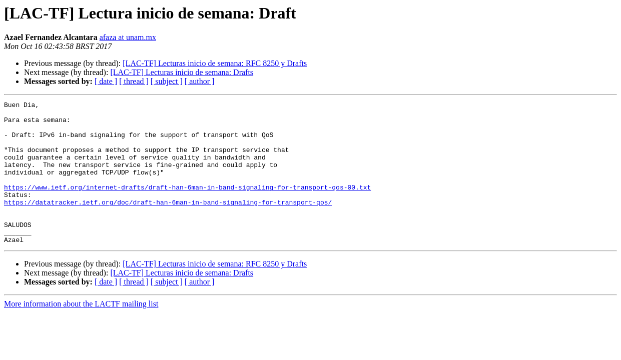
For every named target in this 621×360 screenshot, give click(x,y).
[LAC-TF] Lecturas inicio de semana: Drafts (181, 72)
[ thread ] (134, 81)
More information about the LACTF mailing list (81, 332)
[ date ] (106, 81)
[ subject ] (167, 81)
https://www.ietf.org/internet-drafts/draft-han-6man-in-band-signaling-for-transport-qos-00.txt (187, 205)
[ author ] (200, 81)
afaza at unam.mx (128, 37)
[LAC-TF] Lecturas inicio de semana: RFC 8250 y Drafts (215, 63)
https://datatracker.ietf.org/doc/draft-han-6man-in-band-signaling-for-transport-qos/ (168, 223)
